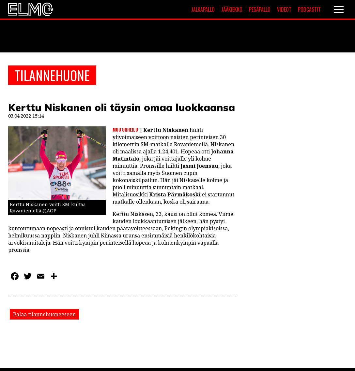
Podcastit (309, 9)
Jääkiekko (231, 9)
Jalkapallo (203, 9)
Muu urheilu (125, 129)
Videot (284, 9)
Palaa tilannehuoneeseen (44, 314)
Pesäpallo (259, 9)
